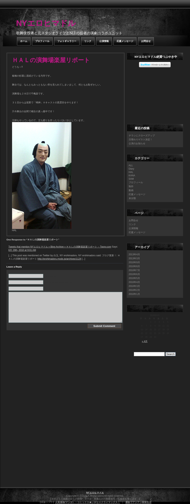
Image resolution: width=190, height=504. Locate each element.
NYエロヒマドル (46, 23)
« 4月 (145, 341)
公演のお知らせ (137, 143)
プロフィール (42, 41)
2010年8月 (134, 266)
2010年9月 (134, 262)
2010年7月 (134, 270)
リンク (87, 41)
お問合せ (146, 41)
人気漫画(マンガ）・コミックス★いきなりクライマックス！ (87, 502)
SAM (131, 178)
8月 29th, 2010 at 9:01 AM (22, 250)
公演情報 (104, 41)
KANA (132, 175)
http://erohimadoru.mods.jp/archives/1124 (59, 258)
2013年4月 (134, 254)
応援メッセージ (125, 41)
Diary (131, 168)
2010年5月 (134, 278)
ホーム (23, 41)
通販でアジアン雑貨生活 (138, 502)
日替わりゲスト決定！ (140, 139)
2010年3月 (134, 286)
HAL (131, 172)
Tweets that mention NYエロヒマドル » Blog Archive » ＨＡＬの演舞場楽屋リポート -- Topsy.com (60, 246)
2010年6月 (134, 274)
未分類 (132, 198)
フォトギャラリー (66, 41)
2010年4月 (134, 282)
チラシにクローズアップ (142, 135)
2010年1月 (134, 294)
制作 (131, 186)
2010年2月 (134, 290)
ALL (131, 165)
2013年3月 (134, 258)
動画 (131, 190)
